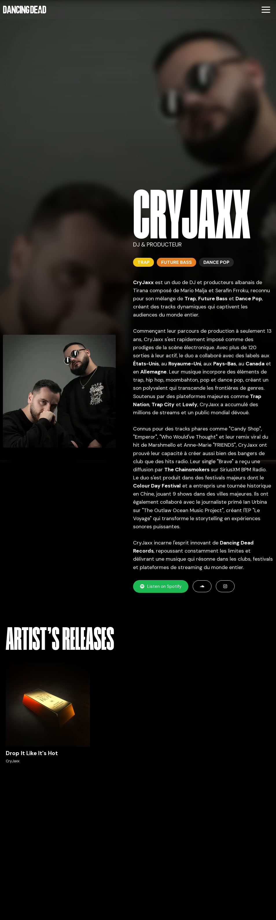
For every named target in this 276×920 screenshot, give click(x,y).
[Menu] (266, 9)
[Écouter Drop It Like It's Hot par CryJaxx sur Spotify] (48, 717)
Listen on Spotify (160, 586)
